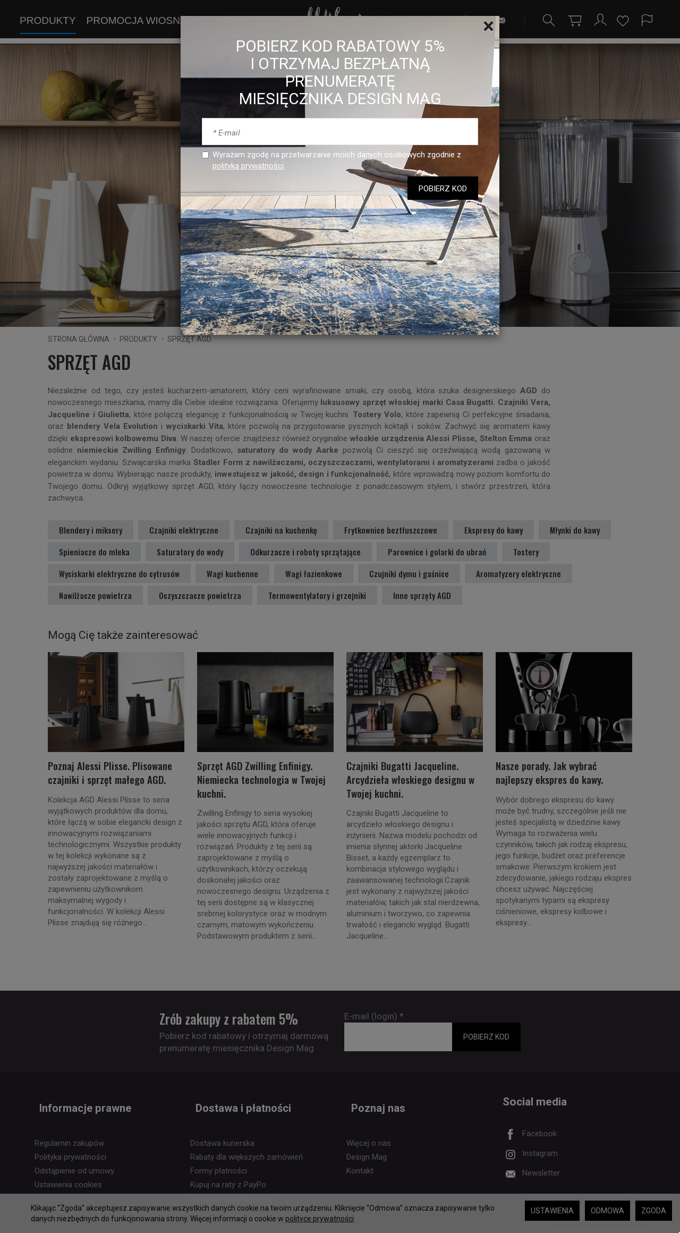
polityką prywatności (248, 166)
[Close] (488, 26)
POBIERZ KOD (443, 188)
